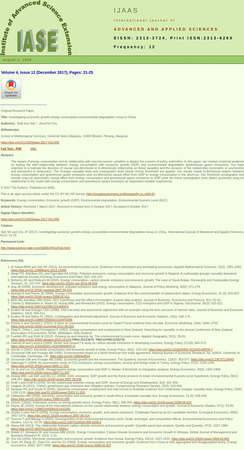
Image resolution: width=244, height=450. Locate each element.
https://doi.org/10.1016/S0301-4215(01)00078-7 (181, 349)
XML (33, 148)
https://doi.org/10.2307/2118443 (212, 359)
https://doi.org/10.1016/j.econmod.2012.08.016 (42, 326)
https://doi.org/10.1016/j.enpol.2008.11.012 (40, 366)
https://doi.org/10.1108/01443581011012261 (41, 409)
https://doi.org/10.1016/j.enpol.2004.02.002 (200, 438)
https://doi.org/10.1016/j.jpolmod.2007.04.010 (41, 290)
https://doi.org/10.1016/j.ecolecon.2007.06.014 (58, 415)
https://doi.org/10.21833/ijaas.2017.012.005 (30, 142)
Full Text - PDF (11, 148)
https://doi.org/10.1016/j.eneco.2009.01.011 (40, 296)
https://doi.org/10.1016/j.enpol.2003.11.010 (56, 392)
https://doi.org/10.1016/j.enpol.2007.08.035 (52, 379)
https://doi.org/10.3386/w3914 (70, 356)
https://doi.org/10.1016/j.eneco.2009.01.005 (40, 399)
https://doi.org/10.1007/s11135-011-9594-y (39, 428)
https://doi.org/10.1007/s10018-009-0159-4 (72, 422)
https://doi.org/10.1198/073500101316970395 (42, 319)
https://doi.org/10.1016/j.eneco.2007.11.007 (40, 372)
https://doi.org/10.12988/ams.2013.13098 (38, 270)
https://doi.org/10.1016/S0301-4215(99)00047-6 (43, 346)
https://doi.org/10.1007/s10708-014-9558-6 (40, 306)
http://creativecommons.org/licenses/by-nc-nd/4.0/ (120, 194)
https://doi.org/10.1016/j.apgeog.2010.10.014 (41, 339)
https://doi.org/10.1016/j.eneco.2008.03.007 (81, 445)
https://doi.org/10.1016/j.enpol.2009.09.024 (162, 402)
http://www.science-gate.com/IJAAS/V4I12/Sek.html (35, 248)
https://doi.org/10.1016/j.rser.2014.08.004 (70, 283)
